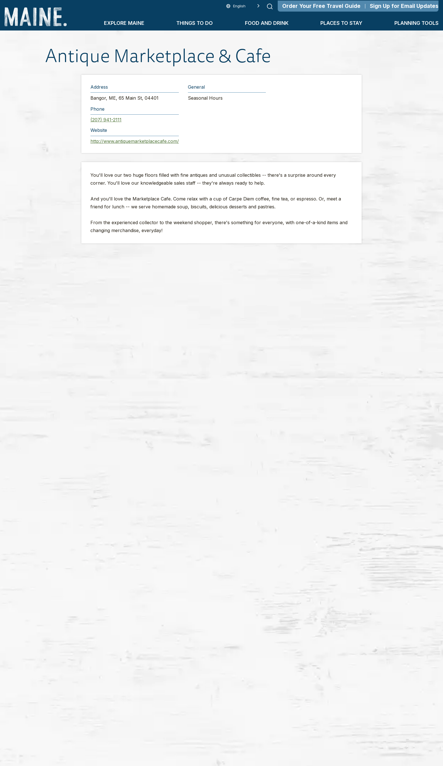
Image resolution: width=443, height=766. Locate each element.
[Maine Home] (36, 16)
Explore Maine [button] (124, 23)
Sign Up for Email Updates (404, 6)
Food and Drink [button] (266, 23)
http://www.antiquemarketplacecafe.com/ (134, 141)
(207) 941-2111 (105, 120)
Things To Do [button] (194, 23)
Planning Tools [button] (416, 23)
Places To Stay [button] (341, 23)
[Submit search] (270, 6)
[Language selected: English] (242, 6)
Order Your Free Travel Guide (321, 6)
